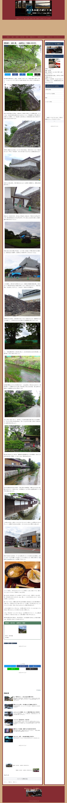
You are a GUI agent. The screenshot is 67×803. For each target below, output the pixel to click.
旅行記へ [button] (7, 637)
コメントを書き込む (22, 779)
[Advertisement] (33, 27)
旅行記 (9, 643)
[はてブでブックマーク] (22, 74)
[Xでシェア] (8, 74)
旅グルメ (6, 643)
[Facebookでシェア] (15, 74)
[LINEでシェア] (30, 74)
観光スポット (14, 643)
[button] (37, 74)
